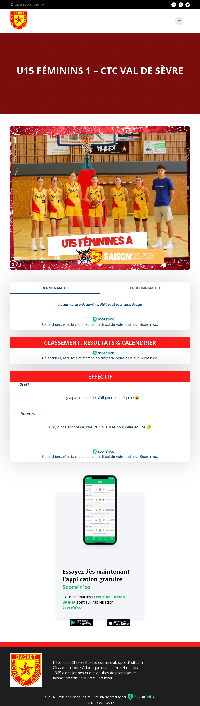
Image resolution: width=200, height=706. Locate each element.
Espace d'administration (27, 5)
